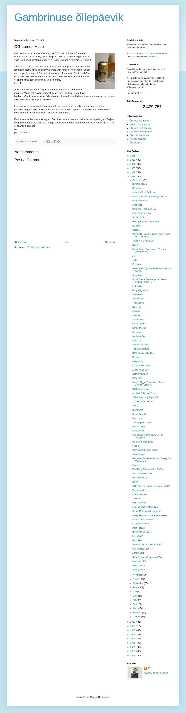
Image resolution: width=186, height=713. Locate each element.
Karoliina (136, 264)
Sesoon (136, 230)
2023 (133, 168)
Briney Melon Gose (141, 532)
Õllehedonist (136, 142)
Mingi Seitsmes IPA (141, 213)
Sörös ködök (138, 217)
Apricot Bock (138, 553)
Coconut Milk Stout (141, 365)
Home (66, 242)
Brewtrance (137, 410)
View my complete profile (156, 673)
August (136, 587)
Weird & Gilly (138, 426)
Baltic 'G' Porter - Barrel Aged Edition (149, 196)
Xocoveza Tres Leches (143, 401)
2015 (133, 643)
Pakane (136, 357)
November (138, 575)
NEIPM (135, 245)
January (137, 616)
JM (133, 256)
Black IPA (136, 540)
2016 (133, 638)
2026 (133, 156)
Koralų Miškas (139, 328)
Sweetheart (137, 294)
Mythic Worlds (139, 502)
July (135, 591)
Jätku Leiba (137, 498)
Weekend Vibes (139, 490)
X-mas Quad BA (140, 370)
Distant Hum (138, 319)
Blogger (105, 697)
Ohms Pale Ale (139, 494)
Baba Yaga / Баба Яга (143, 353)
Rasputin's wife (139, 200)
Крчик (135, 465)
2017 (133, 634)
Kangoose (137, 332)
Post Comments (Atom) (38, 247)
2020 (133, 622)
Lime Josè (137, 205)
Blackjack (136, 307)
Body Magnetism (140, 290)
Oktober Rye (138, 430)
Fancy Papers (139, 323)
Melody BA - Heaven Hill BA (145, 221)
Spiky (135, 482)
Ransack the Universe (142, 519)
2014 (133, 647)
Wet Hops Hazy (139, 477)
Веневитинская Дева (142, 442)
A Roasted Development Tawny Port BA (151, 486)
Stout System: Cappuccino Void (147, 557)
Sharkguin (137, 188)
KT (149, 668)
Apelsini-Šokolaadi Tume (144, 393)
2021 (133, 176)
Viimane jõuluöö (140, 344)
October (137, 579)
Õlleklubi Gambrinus (139, 135)
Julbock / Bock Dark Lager (144, 192)
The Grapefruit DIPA (142, 422)
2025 (133, 160)
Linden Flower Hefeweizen (145, 507)
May (135, 600)
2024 (133, 164)
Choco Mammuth (140, 523)
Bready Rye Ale (139, 569)
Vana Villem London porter (145, 450)
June (135, 596)
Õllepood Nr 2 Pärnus (140, 124)
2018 (133, 630)
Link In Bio (137, 286)
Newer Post (20, 242)
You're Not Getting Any (143, 241)
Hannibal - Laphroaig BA (144, 209)
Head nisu (137, 378)
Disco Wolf (137, 536)
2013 (133, 651)
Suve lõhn (137, 275)
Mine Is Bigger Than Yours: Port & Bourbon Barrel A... (148, 383)
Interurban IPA (139, 561)
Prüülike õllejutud (138, 139)
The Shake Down (140, 349)
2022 (133, 172)
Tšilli (134, 260)
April (135, 604)
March (136, 608)
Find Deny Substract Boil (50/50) (147, 469)
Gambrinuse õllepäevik (68, 17)
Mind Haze (137, 418)
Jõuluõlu (136, 311)
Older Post (110, 242)
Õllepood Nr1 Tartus (139, 121)
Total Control (138, 303)
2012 (133, 655)
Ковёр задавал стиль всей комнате (149, 515)
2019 (133, 626)
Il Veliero (136, 315)
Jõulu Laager (138, 454)
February (137, 612)
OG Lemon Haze (140, 389)
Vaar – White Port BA (142, 473)
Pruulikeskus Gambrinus (141, 131)
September (138, 583)
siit (134, 53)
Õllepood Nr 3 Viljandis (140, 128)
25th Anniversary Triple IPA (145, 397)
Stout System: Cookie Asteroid (146, 544)
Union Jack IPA (139, 414)
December (138, 180)
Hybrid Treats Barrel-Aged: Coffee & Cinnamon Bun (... (149, 280)
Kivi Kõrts (136, 340)
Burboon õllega (139, 184)
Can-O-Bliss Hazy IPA (142, 549)
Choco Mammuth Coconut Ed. (146, 511)
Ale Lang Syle (139, 336)
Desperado (137, 361)
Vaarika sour (138, 298)
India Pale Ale (138, 528)
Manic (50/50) (138, 565)
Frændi (135, 446)
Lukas (135, 405)
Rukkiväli (136, 226)
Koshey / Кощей (140, 374)
